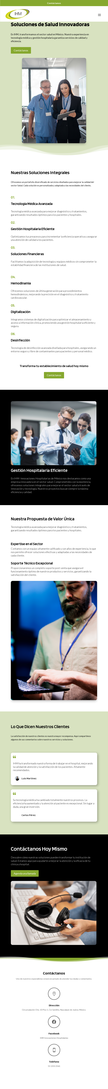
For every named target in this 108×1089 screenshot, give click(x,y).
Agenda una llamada (25, 873)
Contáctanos (54, 3)
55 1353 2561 (54, 1066)
